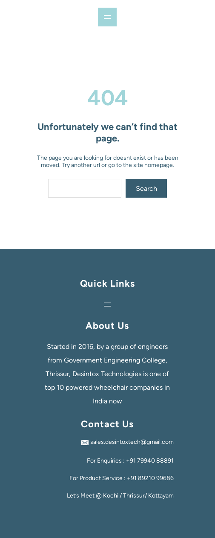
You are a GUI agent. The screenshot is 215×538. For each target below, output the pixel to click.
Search (146, 188)
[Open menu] (107, 17)
